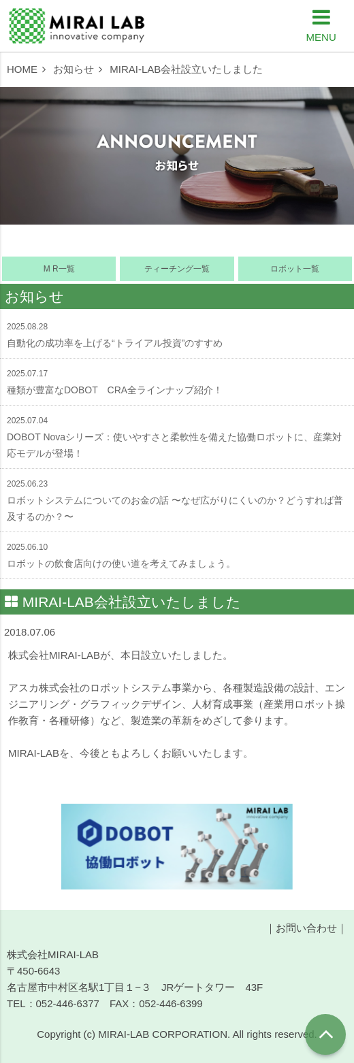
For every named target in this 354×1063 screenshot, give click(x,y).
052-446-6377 (67, 1003)
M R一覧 (59, 269)
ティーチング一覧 (177, 269)
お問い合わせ (306, 928)
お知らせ (73, 69)
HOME (22, 69)
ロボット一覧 (294, 269)
